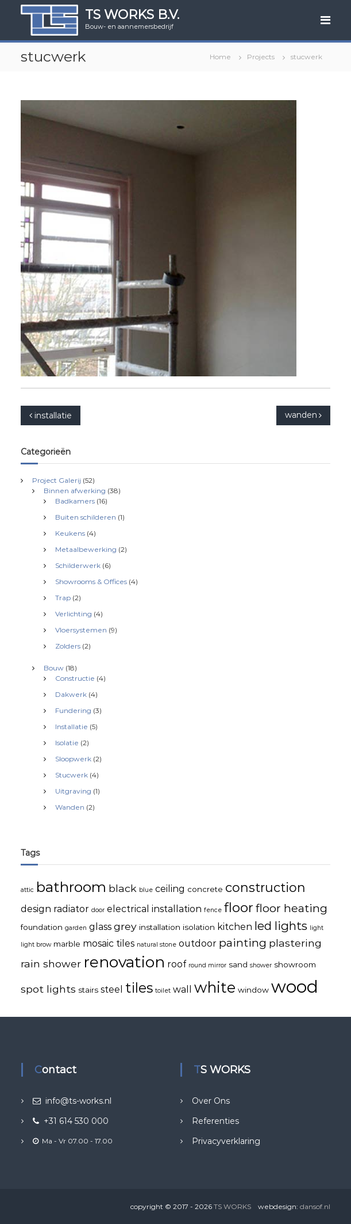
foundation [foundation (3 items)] (42, 927)
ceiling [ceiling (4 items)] (170, 888)
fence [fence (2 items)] (213, 910)
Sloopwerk (73, 758)
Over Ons (211, 1101)
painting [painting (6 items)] (243, 943)
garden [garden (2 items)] (76, 928)
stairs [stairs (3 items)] (88, 989)
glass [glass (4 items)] (100, 926)
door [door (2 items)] (98, 910)
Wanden (69, 807)
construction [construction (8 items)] (265, 887)
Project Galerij (56, 480)
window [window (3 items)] (253, 989)
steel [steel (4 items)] (112, 989)
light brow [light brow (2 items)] (36, 944)
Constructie (75, 678)
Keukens (70, 533)
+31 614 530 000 (71, 1121)
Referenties (215, 1121)
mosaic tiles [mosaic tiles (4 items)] (108, 943)
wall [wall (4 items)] (182, 989)
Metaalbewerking (86, 549)
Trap (63, 597)
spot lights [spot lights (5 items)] (48, 989)
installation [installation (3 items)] (159, 927)
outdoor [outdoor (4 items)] (198, 943)
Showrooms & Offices (91, 581)
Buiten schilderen (85, 517)
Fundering (73, 710)
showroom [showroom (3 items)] (295, 964)
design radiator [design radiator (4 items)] (55, 908)
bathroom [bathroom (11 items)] (71, 886)
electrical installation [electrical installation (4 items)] (154, 908)
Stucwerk (71, 775)
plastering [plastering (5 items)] (295, 943)
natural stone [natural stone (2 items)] (156, 944)
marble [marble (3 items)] (66, 943)
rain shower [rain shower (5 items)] (51, 964)
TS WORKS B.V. (132, 14)
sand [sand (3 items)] (238, 964)
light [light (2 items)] (316, 928)
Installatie (71, 726)
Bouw (54, 668)
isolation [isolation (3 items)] (199, 927)
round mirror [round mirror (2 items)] (207, 965)
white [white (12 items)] (215, 987)
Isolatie (67, 742)
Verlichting (73, 613)
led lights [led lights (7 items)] (280, 925)
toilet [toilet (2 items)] (163, 990)
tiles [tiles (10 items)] (139, 987)
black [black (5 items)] (123, 888)
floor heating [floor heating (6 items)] (291, 908)
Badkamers (75, 501)
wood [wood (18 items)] (294, 987)
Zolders (67, 646)
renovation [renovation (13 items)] (124, 962)
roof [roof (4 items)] (176, 964)
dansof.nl (315, 1206)
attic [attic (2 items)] (27, 890)
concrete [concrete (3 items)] (205, 889)
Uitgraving (73, 791)
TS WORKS (232, 1206)
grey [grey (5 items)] (125, 926)
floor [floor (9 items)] (238, 907)
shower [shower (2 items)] (261, 965)
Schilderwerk (78, 565)
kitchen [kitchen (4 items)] (234, 926)
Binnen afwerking (75, 490)
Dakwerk (71, 694)
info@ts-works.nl (72, 1101)
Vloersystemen (81, 630)
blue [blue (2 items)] (146, 890)
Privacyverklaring (226, 1141)
